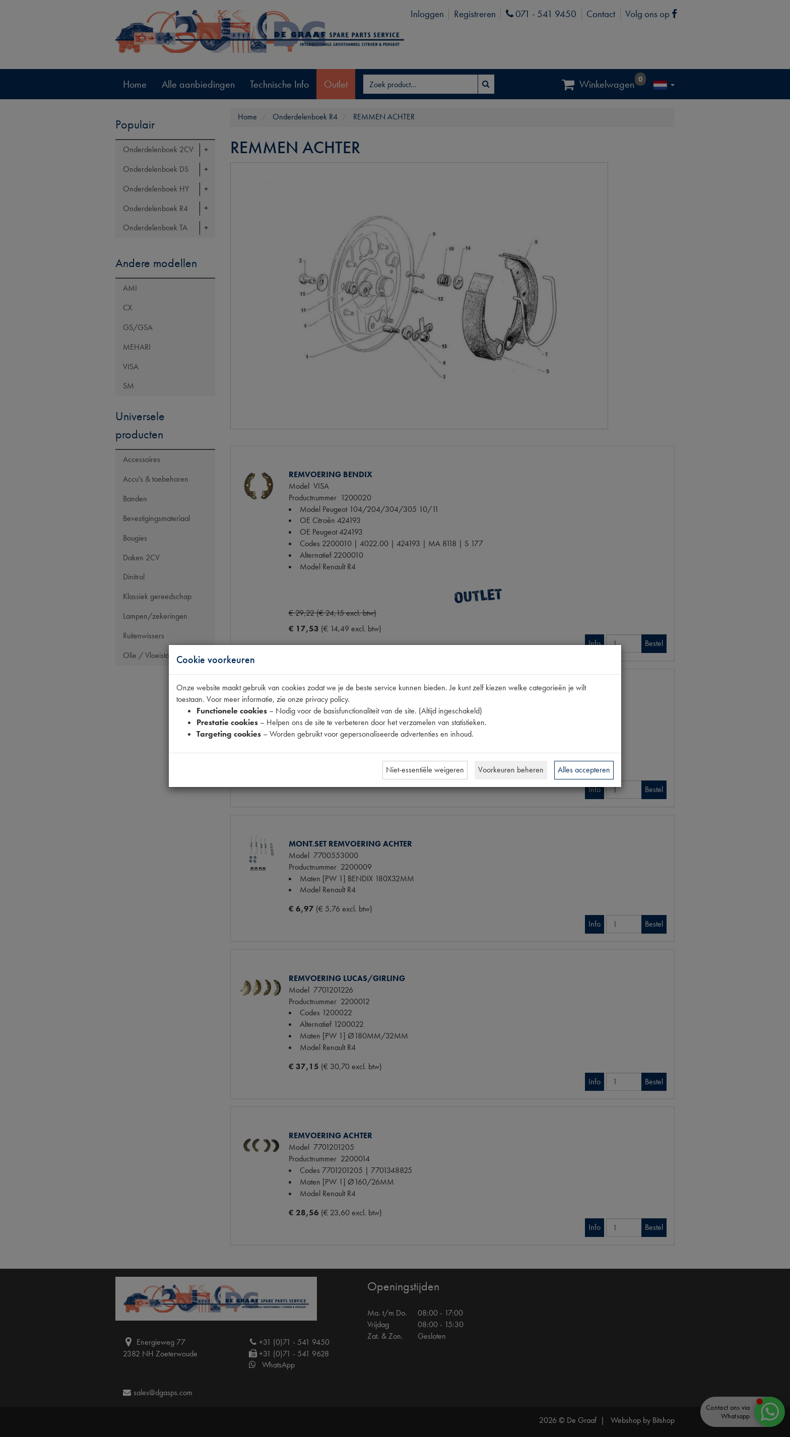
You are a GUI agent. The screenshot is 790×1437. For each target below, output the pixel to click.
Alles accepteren (584, 769)
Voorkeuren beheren (511, 769)
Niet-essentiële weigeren (425, 769)
